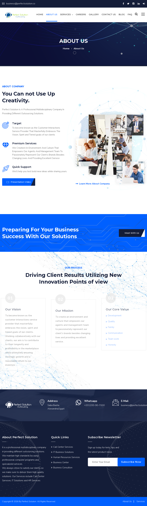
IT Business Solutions (63, 452)
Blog (122, 14)
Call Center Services (63, 447)
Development (116, 315)
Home (39, 14)
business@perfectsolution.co (18, 3)
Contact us (109, 14)
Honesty (113, 344)
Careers (81, 14)
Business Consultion (62, 467)
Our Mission (64, 312)
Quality (112, 321)
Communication (116, 333)
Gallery (94, 14)
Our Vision (11, 309)
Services (65, 14)
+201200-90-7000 (94, 405)
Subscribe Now (131, 462)
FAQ (130, 14)
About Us (51, 14)
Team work (114, 338)
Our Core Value (118, 309)
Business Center (61, 462)
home (66, 48)
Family (112, 327)
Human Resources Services (66, 457)
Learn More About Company (93, 183)
